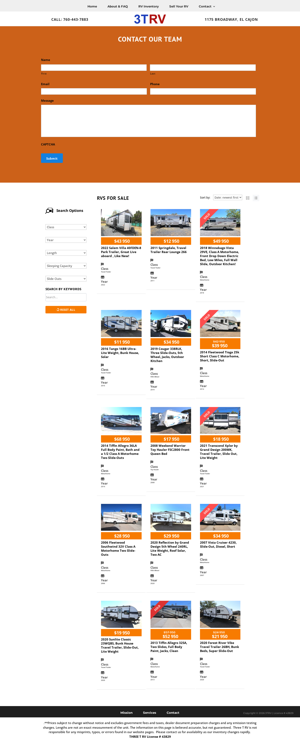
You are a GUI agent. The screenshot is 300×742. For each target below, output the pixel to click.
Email (45, 84)
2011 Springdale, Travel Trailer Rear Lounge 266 (169, 250)
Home (92, 6)
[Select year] (66, 240)
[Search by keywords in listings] (66, 297)
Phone (155, 84)
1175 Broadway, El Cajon (231, 19)
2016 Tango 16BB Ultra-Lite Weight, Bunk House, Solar (120, 353)
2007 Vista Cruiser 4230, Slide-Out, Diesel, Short (218, 544)
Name (45, 60)
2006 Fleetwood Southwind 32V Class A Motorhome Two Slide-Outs (118, 548)
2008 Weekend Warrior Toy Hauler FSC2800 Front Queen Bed (170, 450)
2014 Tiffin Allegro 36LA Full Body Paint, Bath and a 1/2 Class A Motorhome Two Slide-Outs (120, 452)
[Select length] (66, 253)
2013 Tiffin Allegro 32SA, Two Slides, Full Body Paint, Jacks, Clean (169, 647)
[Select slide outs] (66, 279)
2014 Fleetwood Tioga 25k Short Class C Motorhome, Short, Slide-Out (219, 356)
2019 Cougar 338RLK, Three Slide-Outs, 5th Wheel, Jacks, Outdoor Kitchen (167, 355)
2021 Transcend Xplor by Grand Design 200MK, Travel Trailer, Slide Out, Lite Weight (219, 452)
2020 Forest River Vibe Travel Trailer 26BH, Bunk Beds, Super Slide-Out (219, 647)
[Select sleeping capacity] (66, 266)
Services (149, 712)
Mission (126, 712)
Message (47, 101)
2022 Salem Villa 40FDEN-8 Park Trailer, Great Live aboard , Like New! (121, 252)
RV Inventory (148, 6)
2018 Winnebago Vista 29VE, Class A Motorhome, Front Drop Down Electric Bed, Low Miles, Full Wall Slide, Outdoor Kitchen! (219, 256)
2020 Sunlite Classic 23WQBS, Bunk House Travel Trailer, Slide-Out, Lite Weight (120, 645)
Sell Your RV (178, 6)
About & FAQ (117, 6)
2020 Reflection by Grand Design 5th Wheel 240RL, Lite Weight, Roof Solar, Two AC (170, 548)
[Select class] (66, 227)
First (44, 73)
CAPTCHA (48, 144)
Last (153, 73)
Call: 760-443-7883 (69, 19)
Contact (205, 6)
